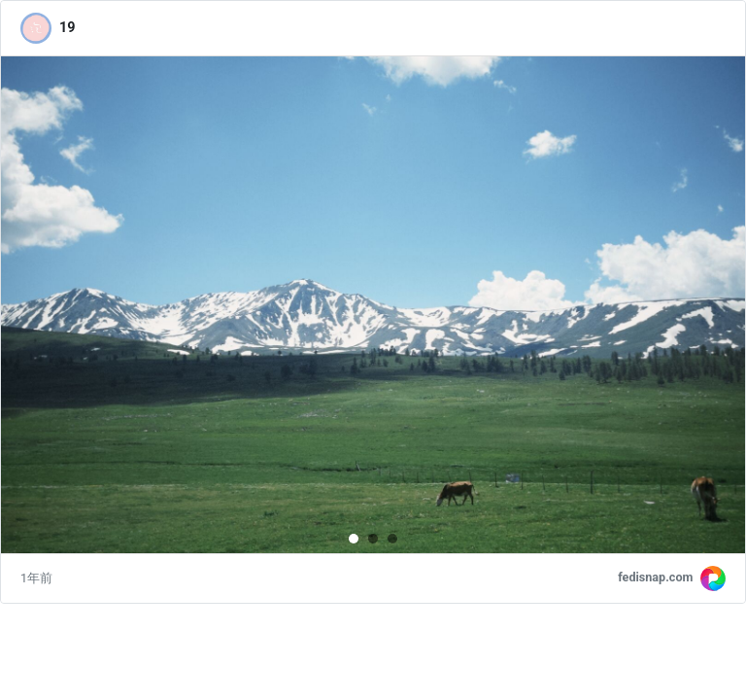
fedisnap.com (655, 577)
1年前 (36, 578)
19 (67, 27)
